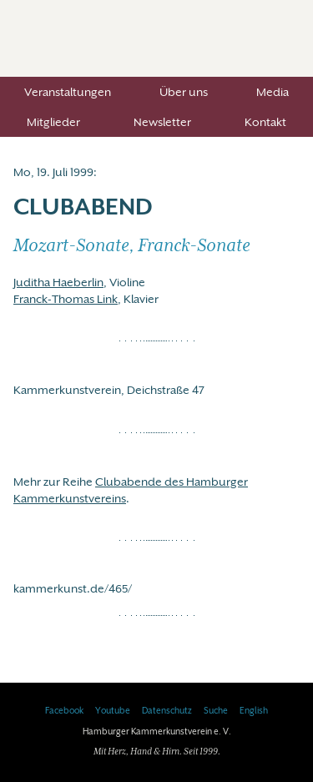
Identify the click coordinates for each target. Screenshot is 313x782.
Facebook (64, 710)
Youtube (112, 710)
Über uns (183, 91)
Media (272, 91)
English (254, 710)
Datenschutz (167, 710)
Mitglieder (53, 121)
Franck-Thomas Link (65, 298)
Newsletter (162, 121)
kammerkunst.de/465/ (72, 588)
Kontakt (265, 121)
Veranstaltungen (67, 91)
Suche (216, 710)
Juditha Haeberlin (58, 282)
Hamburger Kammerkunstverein (156, 38)
